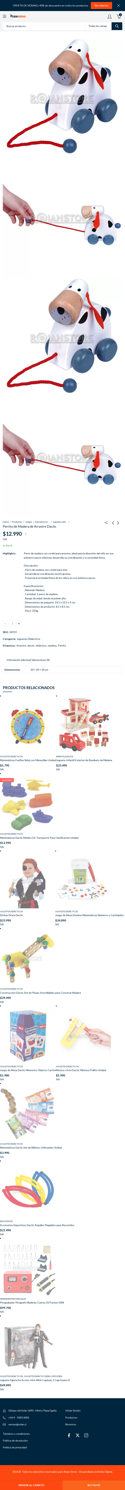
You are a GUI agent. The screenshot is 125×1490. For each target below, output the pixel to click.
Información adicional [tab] (19, 659)
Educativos (6, 1221)
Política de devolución (15, 1440)
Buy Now (94, 1485)
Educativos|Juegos (42, 521)
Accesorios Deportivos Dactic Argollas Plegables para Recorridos (37, 1225)
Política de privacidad (15, 1447)
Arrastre (21, 645)
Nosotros (70, 1424)
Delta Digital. (105, 1471)
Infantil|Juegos (64, 756)
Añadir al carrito (31, 1485)
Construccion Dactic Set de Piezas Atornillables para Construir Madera (40, 992)
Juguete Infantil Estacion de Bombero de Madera (84, 760)
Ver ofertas (101, 5)
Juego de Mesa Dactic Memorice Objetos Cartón (28, 1070)
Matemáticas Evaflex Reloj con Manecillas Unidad (28, 760)
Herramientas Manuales (13, 1299)
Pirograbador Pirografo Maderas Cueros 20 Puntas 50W (32, 1302)
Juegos (28, 521)
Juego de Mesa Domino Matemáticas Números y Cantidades (89, 915)
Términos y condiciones (16, 1433)
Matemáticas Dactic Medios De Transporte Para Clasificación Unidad (39, 837)
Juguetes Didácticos (60, 521)
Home (6, 521)
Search (117, 26)
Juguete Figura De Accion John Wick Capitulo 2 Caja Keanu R (35, 1380)
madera (52, 645)
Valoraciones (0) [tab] (40, 659)
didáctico (41, 645)
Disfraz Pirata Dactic (11, 915)
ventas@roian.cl (17, 1424)
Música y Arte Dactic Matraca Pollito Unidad (81, 1070)
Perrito (62, 645)
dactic (31, 645)
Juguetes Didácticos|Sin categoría (43, 1376)
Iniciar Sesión (73, 1410)
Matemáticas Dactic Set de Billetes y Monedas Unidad (31, 1147)
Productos (17, 521)
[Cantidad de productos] (12, 623)
